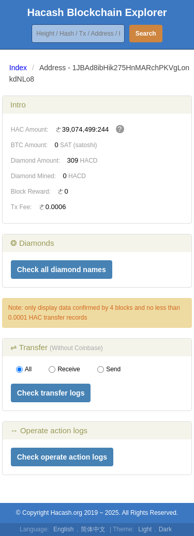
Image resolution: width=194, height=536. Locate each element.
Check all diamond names (61, 269)
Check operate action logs (62, 457)
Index (18, 68)
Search (146, 33)
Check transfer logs (51, 393)
